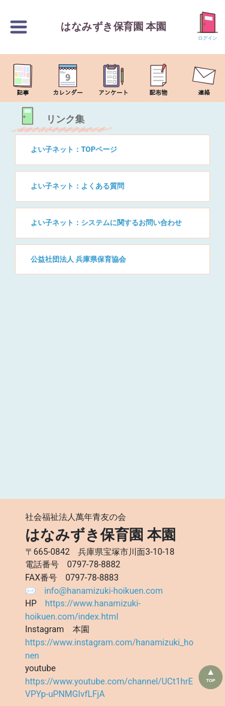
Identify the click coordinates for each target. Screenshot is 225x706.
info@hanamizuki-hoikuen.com (103, 591)
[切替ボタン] (18, 27)
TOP (210, 680)
